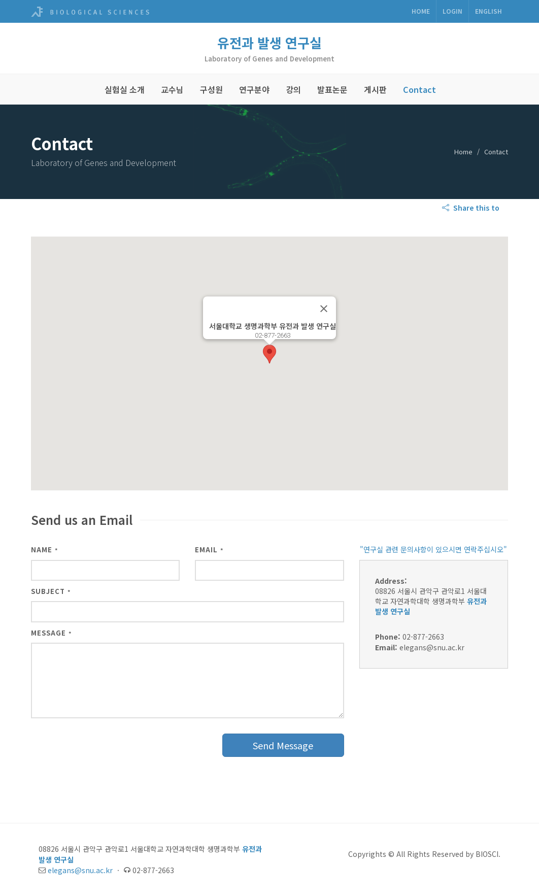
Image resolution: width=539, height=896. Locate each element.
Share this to (471, 208)
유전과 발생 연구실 (269, 42)
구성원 (211, 89)
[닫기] (324, 308)
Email (209, 549)
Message (51, 633)
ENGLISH (488, 11)
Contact (419, 89)
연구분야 (254, 89)
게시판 (375, 89)
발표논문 (332, 89)
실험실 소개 (125, 89)
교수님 (172, 89)
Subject (51, 591)
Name (44, 549)
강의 (293, 89)
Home (421, 11)
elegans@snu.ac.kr (80, 870)
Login (452, 11)
